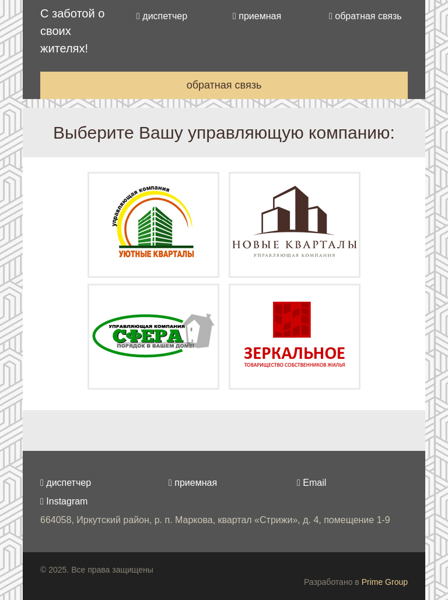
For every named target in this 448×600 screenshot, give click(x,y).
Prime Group (385, 582)
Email (311, 483)
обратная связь (365, 16)
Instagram (64, 501)
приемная (257, 16)
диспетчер (161, 16)
